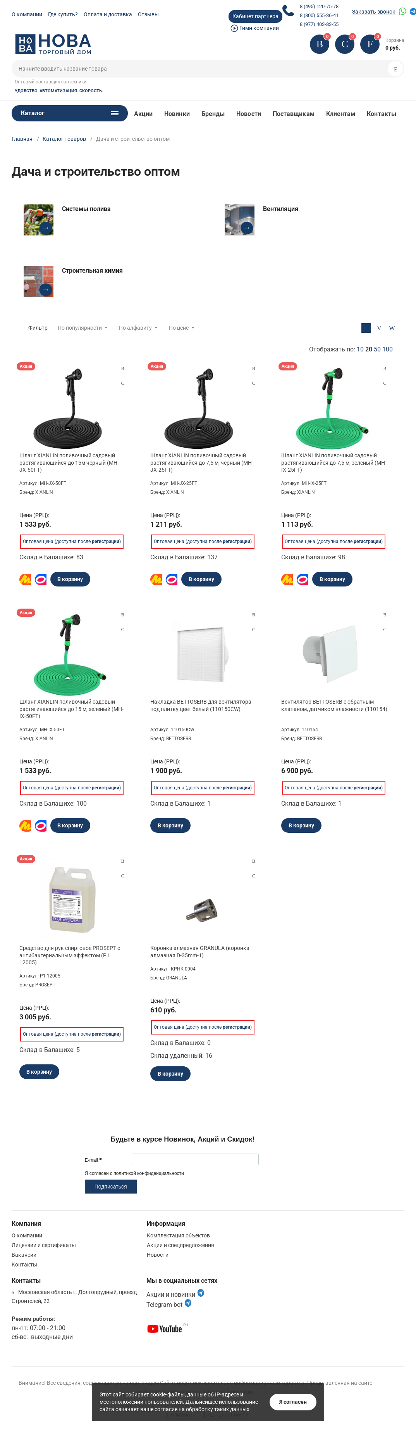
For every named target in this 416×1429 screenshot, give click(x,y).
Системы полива (86, 209)
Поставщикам (294, 114)
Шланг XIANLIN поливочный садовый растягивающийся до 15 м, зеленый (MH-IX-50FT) (71, 709)
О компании (27, 14)
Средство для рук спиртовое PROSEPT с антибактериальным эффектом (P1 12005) (69, 955)
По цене (179, 328)
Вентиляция (280, 209)
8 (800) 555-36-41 (319, 15)
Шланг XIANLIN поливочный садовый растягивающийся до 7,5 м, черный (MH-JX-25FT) (201, 462)
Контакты (381, 114)
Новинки (177, 114)
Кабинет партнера (255, 16)
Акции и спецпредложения (180, 1245)
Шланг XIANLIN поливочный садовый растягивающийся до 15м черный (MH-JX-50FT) (69, 462)
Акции (143, 114)
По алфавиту (135, 328)
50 (377, 349)
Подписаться (111, 1186)
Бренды (213, 114)
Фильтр (38, 328)
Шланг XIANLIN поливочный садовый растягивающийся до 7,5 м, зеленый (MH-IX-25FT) (334, 462)
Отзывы (148, 14)
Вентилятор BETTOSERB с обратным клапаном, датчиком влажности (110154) (334, 705)
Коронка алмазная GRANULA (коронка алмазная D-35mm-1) (199, 951)
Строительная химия (92, 270)
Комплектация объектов (178, 1235)
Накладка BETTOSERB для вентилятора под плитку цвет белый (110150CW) (200, 705)
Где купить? (63, 14)
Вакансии (24, 1255)
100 (387, 349)
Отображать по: (351, 349)
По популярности (80, 328)
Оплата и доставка (108, 14)
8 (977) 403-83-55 (319, 24)
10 (360, 349)
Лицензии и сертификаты (44, 1245)
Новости (248, 114)
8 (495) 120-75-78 (319, 6)
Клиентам (341, 114)
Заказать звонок (373, 12)
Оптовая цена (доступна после (71, 541)
